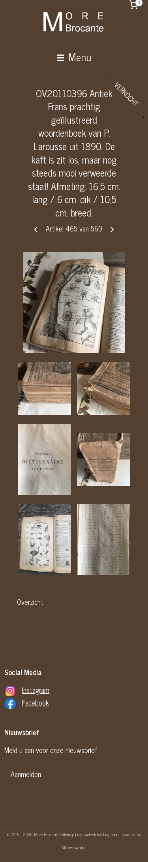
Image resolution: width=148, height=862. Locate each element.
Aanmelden (26, 774)
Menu (74, 56)
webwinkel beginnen (101, 834)
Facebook (35, 702)
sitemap (67, 834)
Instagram (35, 690)
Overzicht (30, 602)
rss (79, 834)
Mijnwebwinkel (74, 847)
